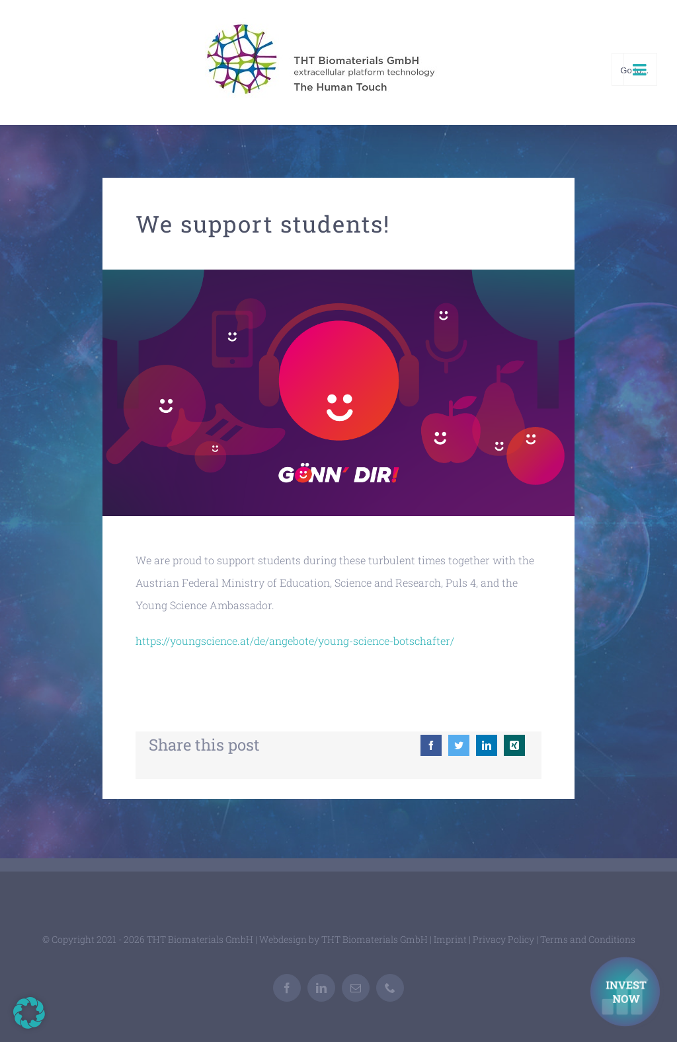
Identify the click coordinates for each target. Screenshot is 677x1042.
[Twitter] (459, 745)
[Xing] (514, 745)
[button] (29, 1013)
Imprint (450, 939)
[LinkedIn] (486, 745)
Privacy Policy (503, 939)
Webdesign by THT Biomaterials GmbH (343, 939)
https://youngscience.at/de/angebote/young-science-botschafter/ (295, 641)
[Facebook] (431, 745)
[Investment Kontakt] (627, 992)
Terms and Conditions (587, 939)
